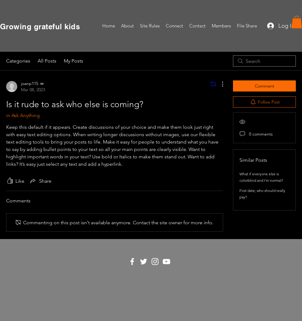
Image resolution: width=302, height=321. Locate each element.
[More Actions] (219, 84)
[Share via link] (40, 181)
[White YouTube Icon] (166, 261)
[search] (264, 61)
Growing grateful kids (40, 26)
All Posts (47, 61)
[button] (297, 22)
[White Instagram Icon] (155, 261)
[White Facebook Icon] (132, 261)
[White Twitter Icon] (143, 261)
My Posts (73, 61)
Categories (18, 61)
